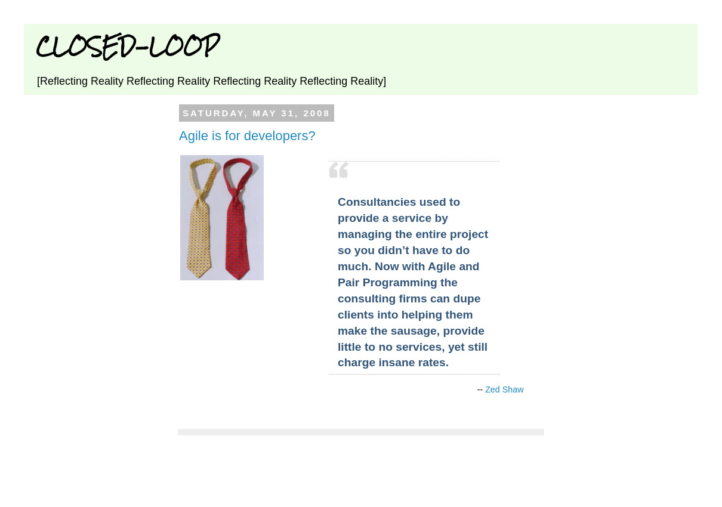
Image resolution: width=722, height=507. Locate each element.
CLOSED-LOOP (127, 46)
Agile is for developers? (247, 135)
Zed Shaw (504, 389)
